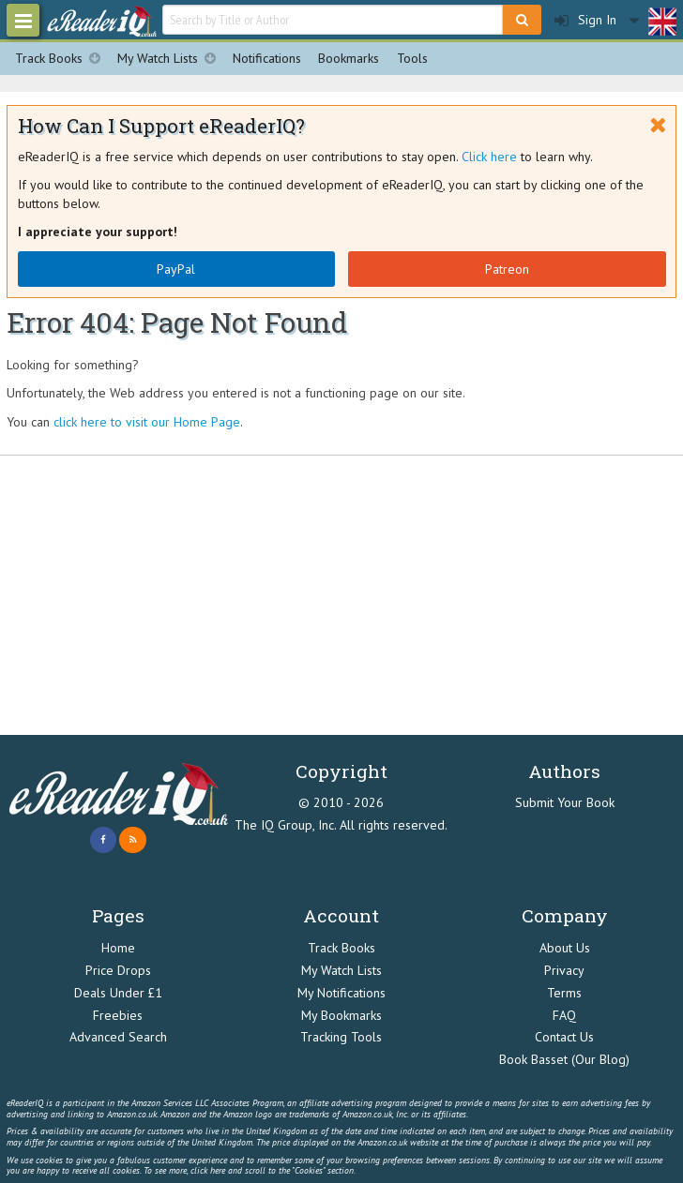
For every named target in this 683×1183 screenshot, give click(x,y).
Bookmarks (348, 58)
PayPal (176, 269)
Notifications (267, 58)
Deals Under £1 (118, 992)
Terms (564, 992)
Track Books (62, 58)
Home (118, 947)
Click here (489, 156)
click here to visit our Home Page (146, 421)
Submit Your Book (565, 802)
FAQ (564, 1015)
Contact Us (564, 1036)
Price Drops (118, 970)
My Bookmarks (341, 1015)
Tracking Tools (341, 1036)
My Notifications (341, 992)
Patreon (507, 269)
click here (207, 1170)
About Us (564, 947)
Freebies (118, 1015)
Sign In (585, 20)
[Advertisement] (341, 595)
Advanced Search (118, 1036)
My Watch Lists (170, 58)
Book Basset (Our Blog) (564, 1059)
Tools (412, 58)
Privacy (564, 970)
